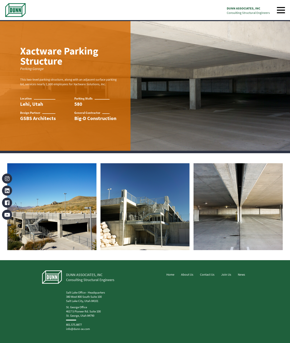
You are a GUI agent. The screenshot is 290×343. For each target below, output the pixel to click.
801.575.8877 (74, 325)
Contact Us (207, 274)
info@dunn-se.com (78, 329)
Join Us (226, 274)
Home (170, 274)
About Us (187, 274)
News (241, 274)
